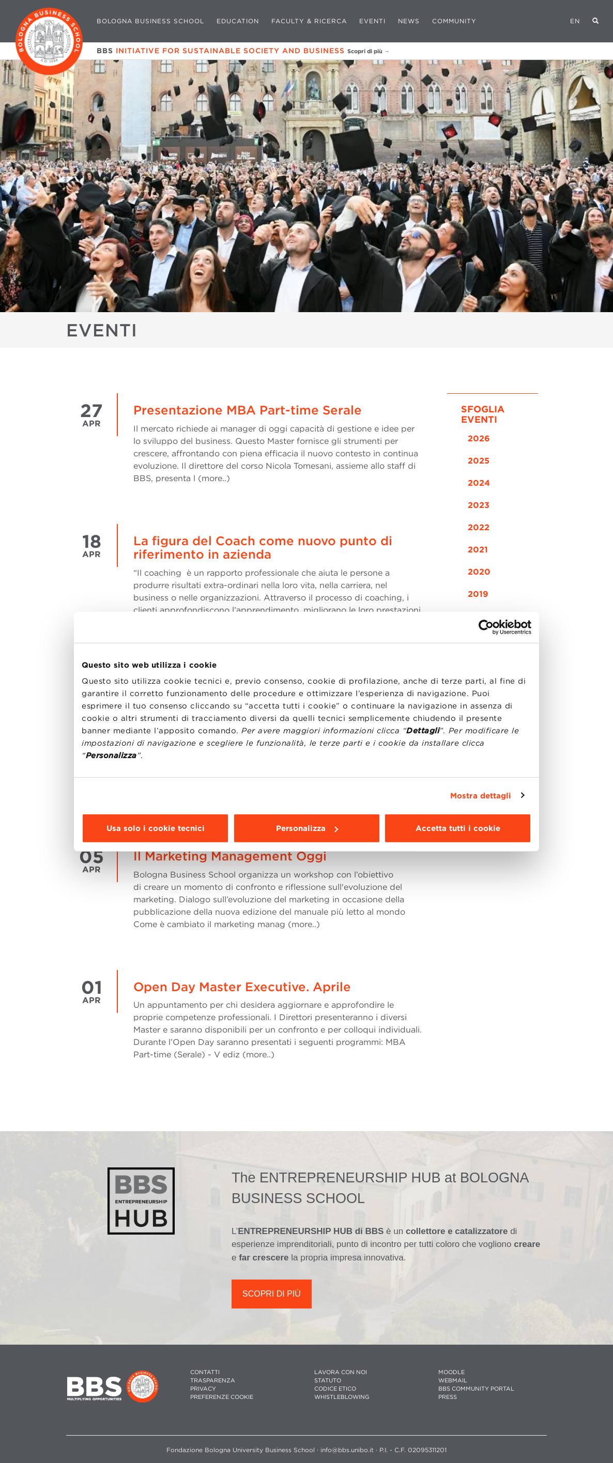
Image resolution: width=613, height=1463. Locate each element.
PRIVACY (203, 1389)
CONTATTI (205, 1372)
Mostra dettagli (481, 795)
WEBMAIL (452, 1380)
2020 (479, 572)
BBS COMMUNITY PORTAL (476, 1389)
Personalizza (307, 828)
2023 (478, 505)
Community (454, 21)
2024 (479, 483)
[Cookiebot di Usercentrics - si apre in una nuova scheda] (486, 627)
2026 (479, 438)
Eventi (372, 21)
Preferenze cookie (221, 1397)
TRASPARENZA (212, 1380)
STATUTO (327, 1380)
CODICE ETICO (335, 1389)
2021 (478, 550)
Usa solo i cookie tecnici (155, 828)
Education (238, 21)
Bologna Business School (150, 21)
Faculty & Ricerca (309, 21)
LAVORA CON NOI (340, 1372)
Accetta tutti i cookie (458, 828)
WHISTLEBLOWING (342, 1397)
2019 (478, 594)
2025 (478, 461)
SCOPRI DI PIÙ (271, 1293)
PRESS (447, 1397)
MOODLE (451, 1372)
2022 (478, 527)
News (409, 21)
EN (575, 21)
